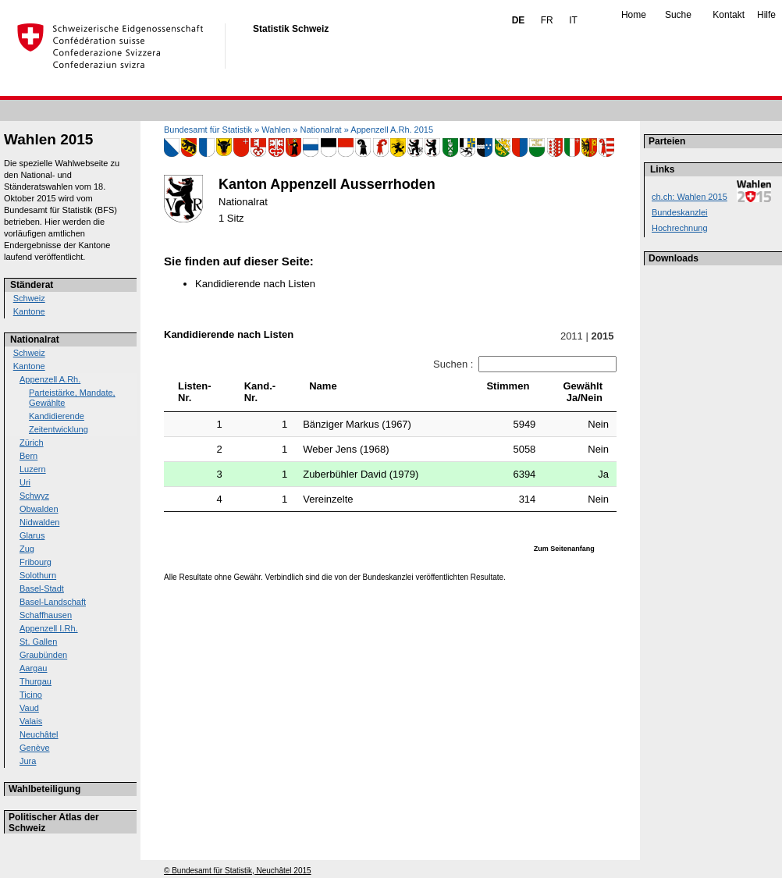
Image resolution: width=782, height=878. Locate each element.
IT (573, 20)
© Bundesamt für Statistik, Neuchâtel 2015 (237, 870)
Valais (31, 721)
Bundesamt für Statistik (208, 129)
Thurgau (36, 681)
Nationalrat (34, 339)
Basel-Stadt (42, 588)
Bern (28, 455)
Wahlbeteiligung (44, 789)
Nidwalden (39, 522)
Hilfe (766, 14)
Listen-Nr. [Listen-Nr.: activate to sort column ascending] (194, 391)
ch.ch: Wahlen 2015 (689, 196)
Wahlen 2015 (48, 139)
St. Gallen (38, 641)
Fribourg (36, 562)
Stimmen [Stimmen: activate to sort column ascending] (507, 386)
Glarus (32, 535)
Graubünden (43, 654)
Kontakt (729, 14)
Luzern (33, 469)
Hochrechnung (680, 228)
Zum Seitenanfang (564, 549)
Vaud (29, 708)
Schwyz (34, 495)
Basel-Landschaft (53, 601)
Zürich (32, 442)
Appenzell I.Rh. (49, 628)
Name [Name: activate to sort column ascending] (322, 386)
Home (633, 14)
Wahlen (275, 129)
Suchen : (525, 364)
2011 (571, 336)
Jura (28, 761)
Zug (27, 548)
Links (662, 169)
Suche (678, 14)
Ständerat (31, 284)
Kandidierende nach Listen (255, 284)
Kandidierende (56, 416)
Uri (25, 482)
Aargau (33, 668)
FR (547, 20)
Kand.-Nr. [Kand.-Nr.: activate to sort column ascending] (259, 391)
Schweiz (29, 298)
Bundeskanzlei (680, 212)
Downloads (673, 258)
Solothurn (38, 575)
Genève (35, 747)
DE (518, 20)
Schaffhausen (46, 615)
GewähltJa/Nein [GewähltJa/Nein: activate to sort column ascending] (582, 391)
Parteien (667, 141)
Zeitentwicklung (58, 429)
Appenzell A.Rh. (50, 379)
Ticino (31, 694)
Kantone (29, 311)
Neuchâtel (39, 734)
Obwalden (39, 509)
